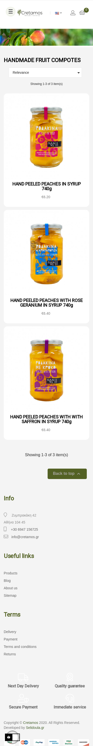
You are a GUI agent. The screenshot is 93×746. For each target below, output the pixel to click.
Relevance (47, 73)
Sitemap (10, 595)
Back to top (67, 474)
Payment (10, 639)
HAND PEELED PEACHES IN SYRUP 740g (46, 186)
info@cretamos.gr (25, 537)
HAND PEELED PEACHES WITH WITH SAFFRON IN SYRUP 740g (46, 419)
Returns (10, 654)
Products (10, 573)
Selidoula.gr (35, 728)
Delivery (10, 632)
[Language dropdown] (58, 12)
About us (10, 588)
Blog (7, 581)
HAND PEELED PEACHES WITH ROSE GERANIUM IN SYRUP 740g (46, 303)
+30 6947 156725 (24, 529)
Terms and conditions (20, 647)
